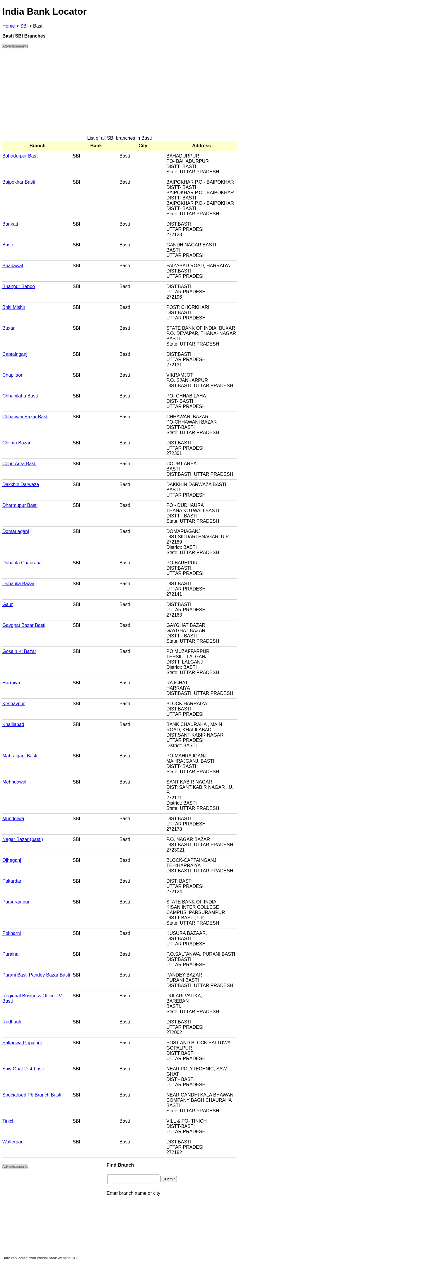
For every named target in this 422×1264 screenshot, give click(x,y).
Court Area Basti (19, 463)
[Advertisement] (119, 94)
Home (8, 25)
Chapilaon (12, 375)
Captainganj (14, 354)
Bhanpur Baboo (18, 286)
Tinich (8, 1121)
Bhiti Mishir (13, 307)
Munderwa (13, 818)
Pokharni (11, 933)
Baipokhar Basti (18, 182)
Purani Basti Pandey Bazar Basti (36, 974)
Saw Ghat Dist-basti (23, 1068)
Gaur (7, 604)
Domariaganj (15, 531)
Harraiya (11, 682)
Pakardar (11, 881)
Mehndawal (14, 781)
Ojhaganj (11, 860)
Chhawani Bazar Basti (25, 416)
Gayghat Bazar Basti (23, 625)
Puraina (10, 954)
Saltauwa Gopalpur (22, 1042)
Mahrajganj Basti (19, 755)
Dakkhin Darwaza (20, 484)
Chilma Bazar (16, 442)
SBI (24, 25)
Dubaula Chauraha (22, 562)
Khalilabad (13, 724)
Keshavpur (13, 703)
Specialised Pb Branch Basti (31, 1094)
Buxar (8, 328)
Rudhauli (11, 1021)
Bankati (10, 223)
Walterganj (13, 1141)
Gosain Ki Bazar (19, 651)
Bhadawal (12, 265)
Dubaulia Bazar (18, 583)
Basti (7, 244)
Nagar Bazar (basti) (22, 839)
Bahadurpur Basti (20, 155)
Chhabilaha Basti (20, 395)
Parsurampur (15, 901)
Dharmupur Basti (19, 505)
